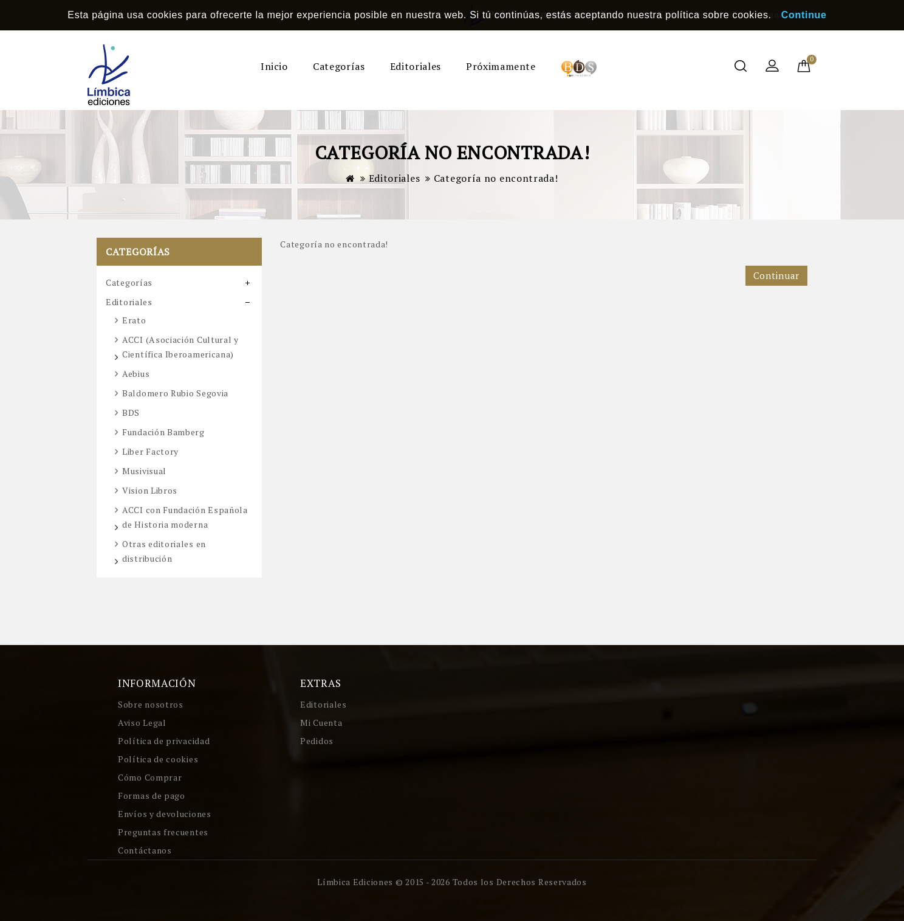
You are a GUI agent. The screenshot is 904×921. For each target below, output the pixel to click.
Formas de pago (151, 795)
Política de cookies (158, 759)
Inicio (274, 66)
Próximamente (501, 66)
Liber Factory (150, 451)
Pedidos (317, 741)
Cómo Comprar (150, 777)
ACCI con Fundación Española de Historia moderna (185, 517)
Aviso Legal (142, 722)
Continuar (776, 275)
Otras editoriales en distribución (164, 551)
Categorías (339, 66)
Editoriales (415, 66)
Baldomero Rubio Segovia (175, 393)
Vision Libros (149, 490)
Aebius (135, 373)
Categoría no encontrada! (496, 178)
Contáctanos (145, 850)
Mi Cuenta (321, 722)
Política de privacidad (164, 741)
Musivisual (144, 471)
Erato (134, 320)
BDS (131, 412)
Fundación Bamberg (163, 432)
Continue (804, 15)
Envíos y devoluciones (164, 813)
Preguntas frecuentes (163, 832)
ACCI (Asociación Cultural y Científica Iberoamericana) (180, 347)
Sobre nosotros (150, 704)
